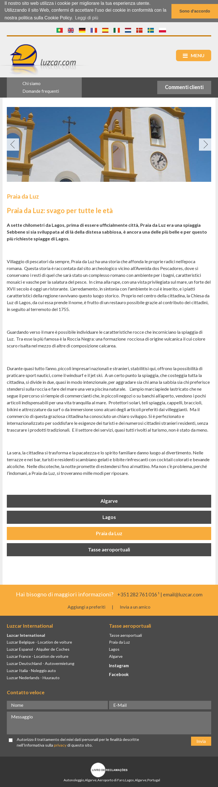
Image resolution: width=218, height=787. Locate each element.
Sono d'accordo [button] (194, 11)
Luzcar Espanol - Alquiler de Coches (38, 648)
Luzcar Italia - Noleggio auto (31, 669)
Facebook (119, 673)
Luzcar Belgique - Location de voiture (39, 641)
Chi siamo (31, 83)
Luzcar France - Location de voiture (37, 656)
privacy (60, 744)
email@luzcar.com (182, 594)
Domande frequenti (40, 90)
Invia (201, 740)
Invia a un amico (135, 606)
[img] (109, 144)
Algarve (109, 501)
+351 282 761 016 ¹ (138, 594)
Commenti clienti (184, 87)
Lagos (109, 517)
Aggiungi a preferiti (86, 606)
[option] (109, 144)
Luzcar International (26, 634)
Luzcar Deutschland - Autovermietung (40, 663)
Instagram (119, 665)
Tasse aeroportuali (109, 549)
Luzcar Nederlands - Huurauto (33, 677)
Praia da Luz (109, 533)
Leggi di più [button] (86, 17)
